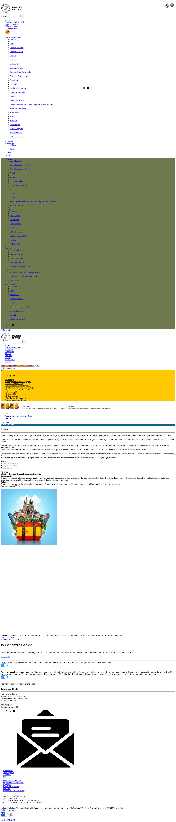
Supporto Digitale (11, 24)
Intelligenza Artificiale (18, 88)
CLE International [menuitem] (16, 232)
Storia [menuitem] (12, 291)
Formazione (14, 80)
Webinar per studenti (17, 137)
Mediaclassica (15, 112)
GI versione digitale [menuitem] (17, 262)
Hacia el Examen (11, 396)
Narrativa (13, 121)
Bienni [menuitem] (12, 173)
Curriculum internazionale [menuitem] (19, 185)
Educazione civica (16, 52)
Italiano (12, 96)
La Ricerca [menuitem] (14, 280)
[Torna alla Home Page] (6, 414)
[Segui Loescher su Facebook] (3, 712)
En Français (14, 64)
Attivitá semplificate (12, 392)
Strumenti (8, 20)
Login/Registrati (11, 28)
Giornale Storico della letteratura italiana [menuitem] (24, 276)
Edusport (13, 56)
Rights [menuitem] (12, 303)
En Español (14, 60)
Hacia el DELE (10, 394)
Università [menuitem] (13, 193)
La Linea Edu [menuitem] (15, 244)
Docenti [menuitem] (13, 197)
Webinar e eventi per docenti (15, 400)
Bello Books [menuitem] (14, 220)
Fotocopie (6, 789)
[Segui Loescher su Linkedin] (11, 712)
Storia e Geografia (16, 129)
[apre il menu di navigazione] (172, 6)
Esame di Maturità (16, 68)
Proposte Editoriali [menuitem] (16, 299)
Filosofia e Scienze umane (19, 76)
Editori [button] (7, 210)
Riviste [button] (7, 270)
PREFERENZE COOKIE (10, 639)
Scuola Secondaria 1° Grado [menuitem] (20, 165)
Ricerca (8, 369)
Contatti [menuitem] (13, 315)
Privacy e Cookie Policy (12, 781)
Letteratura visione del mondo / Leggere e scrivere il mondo (31, 104)
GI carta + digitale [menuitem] (16, 254)
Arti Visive (14, 40)
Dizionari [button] (8, 248)
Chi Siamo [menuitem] (14, 287)
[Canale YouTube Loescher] (15, 712)
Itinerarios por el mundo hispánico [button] (17, 386)
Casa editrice (8, 771)
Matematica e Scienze (18, 108)
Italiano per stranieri (17, 100)
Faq (4, 777)
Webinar (13, 145)
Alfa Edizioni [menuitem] (15, 216)
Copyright (7, 785)
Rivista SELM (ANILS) (14, 384)
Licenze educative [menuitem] (16, 311)
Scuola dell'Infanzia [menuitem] (17, 205)
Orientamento (15, 125)
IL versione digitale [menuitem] (17, 258)
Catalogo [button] (8, 159)
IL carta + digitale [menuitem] (16, 250)
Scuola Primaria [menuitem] (15, 161)
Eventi (12, 149)
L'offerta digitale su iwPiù (14, 22)
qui (66, 635)
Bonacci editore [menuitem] (15, 224)
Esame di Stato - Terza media (20, 72)
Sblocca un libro (11, 26)
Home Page (9, 380)
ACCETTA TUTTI (8, 637)
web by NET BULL (8, 820)
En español (10, 375)
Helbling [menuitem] (13, 240)
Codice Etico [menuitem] (14, 295)
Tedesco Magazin (16, 133)
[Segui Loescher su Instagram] (7, 712)
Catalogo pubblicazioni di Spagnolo (18, 382)
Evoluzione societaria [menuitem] (17, 319)
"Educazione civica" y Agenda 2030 (18, 390)
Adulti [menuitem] (12, 189)
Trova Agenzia (8, 773)
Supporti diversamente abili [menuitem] (20, 307)
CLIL (12, 44)
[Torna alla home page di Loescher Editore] (11, 8)
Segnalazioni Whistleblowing (14, 783)
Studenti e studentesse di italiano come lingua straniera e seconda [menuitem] (33, 201)
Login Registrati (20, 366)
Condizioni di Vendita (11, 787)
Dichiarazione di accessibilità (13, 791)
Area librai (7, 775)
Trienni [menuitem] (12, 177)
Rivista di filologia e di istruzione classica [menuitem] (25, 272)
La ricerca (9, 141)
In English (13, 84)
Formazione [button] (9, 143)
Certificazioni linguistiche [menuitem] (19, 181)
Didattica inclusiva (16, 48)
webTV (8, 153)
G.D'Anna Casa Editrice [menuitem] (18, 236)
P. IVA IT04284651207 (9, 798)
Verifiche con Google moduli (15, 398)
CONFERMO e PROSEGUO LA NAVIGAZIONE (18, 684)
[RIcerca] (23, 15)
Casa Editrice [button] (10, 285)
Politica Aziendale (7, 810)
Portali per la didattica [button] (13, 38)
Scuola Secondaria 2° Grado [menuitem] (20, 169)
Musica (12, 117)
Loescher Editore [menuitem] (16, 212)
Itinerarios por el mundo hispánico (18, 416)
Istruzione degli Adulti (18, 92)
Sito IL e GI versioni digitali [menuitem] (20, 266)
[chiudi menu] (24, 341)
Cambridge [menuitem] (14, 228)
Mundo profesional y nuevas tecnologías (20, 388)
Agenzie (8, 155)
